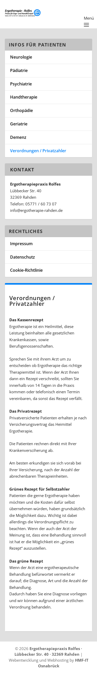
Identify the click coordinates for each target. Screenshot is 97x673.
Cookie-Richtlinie (26, 270)
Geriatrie (18, 124)
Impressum (21, 243)
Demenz (18, 137)
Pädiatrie (19, 70)
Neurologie (21, 57)
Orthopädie (21, 110)
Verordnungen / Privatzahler (38, 151)
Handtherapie (23, 97)
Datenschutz (22, 257)
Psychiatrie (21, 84)
